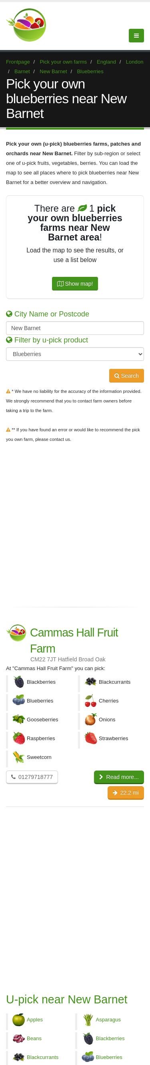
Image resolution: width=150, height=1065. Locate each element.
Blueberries (109, 1057)
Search (126, 375)
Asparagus (108, 1020)
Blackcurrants (42, 1057)
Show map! (75, 283)
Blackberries (110, 1038)
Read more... (119, 777)
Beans (34, 1038)
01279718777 (32, 777)
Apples (35, 1020)
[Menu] (136, 35)
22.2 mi (126, 792)
